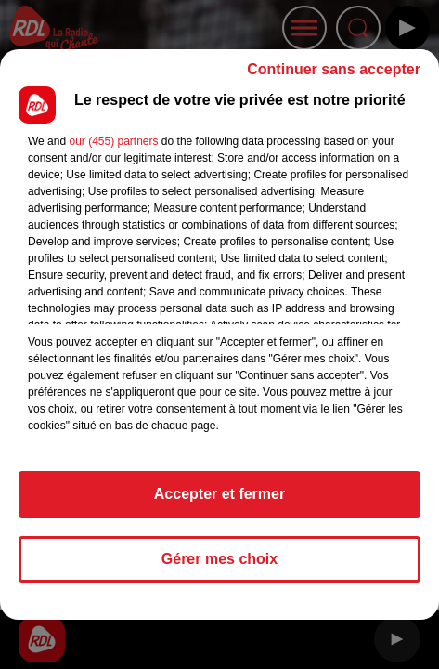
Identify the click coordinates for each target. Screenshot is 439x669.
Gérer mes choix (219, 559)
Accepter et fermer (219, 494)
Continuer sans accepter (333, 69)
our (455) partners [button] (113, 141)
